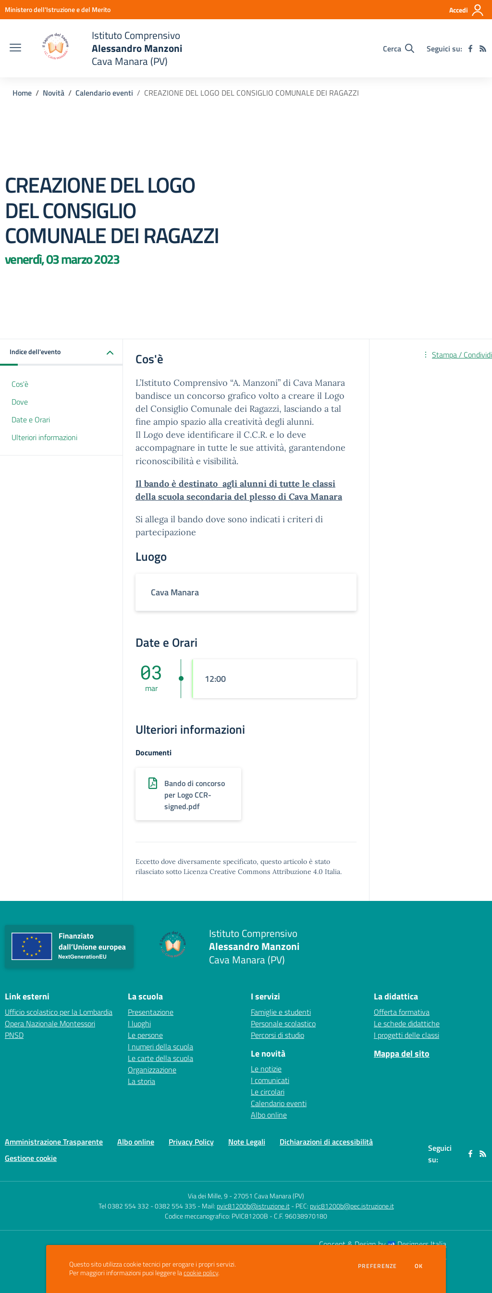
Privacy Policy (191, 1141)
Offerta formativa (402, 1012)
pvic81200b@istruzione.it (253, 1206)
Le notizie (266, 1068)
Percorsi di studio (277, 1035)
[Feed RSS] (483, 48)
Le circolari (267, 1091)
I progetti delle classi (406, 1035)
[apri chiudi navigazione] (15, 48)
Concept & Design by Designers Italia (382, 1244)
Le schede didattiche (407, 1023)
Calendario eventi (104, 93)
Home (22, 93)
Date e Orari (31, 419)
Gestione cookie (31, 1158)
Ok (419, 1266)
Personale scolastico (283, 1023)
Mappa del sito (402, 1053)
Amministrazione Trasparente (54, 1141)
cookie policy (201, 1273)
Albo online (269, 1115)
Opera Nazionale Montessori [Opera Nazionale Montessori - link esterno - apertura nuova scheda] (50, 1023)
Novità (53, 93)
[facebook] (470, 48)
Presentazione (150, 1012)
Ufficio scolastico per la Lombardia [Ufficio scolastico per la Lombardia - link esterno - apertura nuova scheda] (58, 1012)
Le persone (145, 1035)
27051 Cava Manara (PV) (269, 1196)
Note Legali (246, 1141)
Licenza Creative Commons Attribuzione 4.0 (253, 871)
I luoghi (139, 1023)
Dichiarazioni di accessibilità (326, 1141)
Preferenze (377, 1266)
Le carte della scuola (160, 1058)
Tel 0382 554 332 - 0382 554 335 (147, 1206)
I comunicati (270, 1080)
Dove (20, 401)
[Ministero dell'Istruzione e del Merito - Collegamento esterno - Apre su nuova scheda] (58, 9)
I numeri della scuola (160, 1046)
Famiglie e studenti (281, 1012)
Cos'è (20, 384)
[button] (61, 352)
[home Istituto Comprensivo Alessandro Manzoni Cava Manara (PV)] (106, 48)
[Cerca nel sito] (398, 48)
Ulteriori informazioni (44, 437)
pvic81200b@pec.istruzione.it (352, 1206)
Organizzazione (152, 1069)
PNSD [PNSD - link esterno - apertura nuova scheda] (14, 1035)
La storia (141, 1081)
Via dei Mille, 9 (208, 1196)
